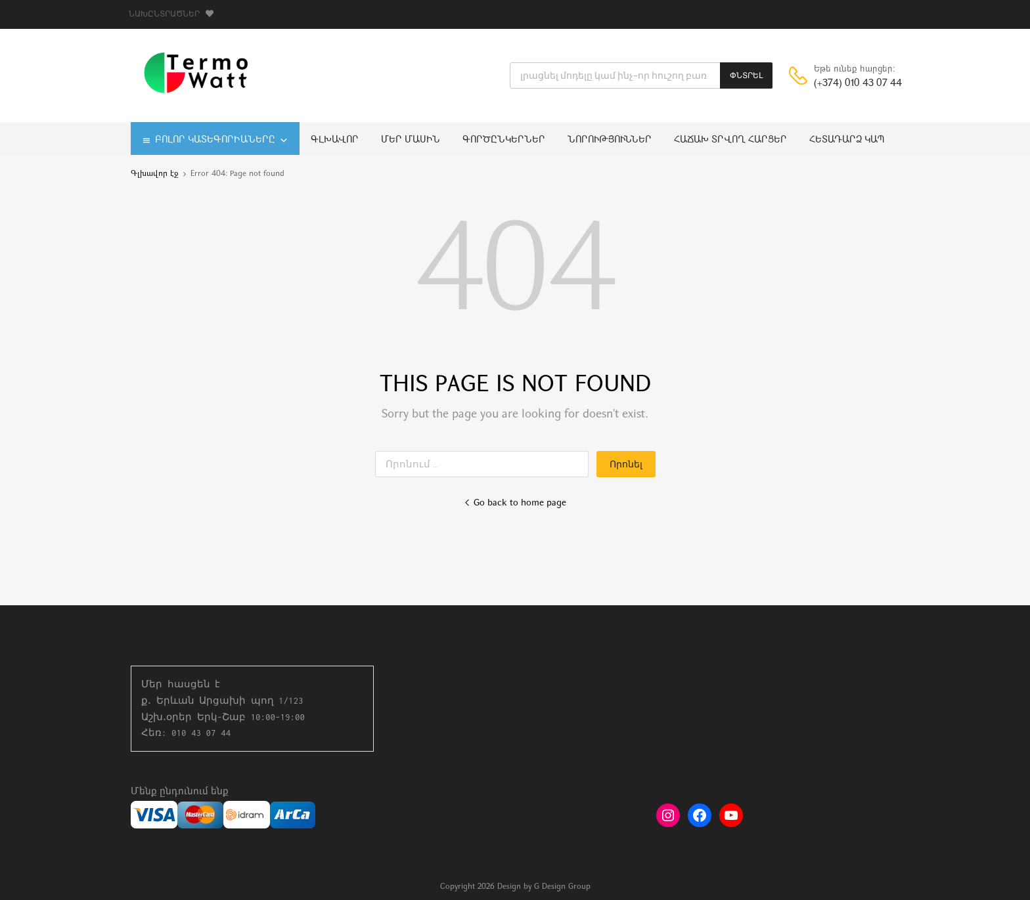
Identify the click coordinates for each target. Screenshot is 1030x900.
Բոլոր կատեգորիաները (221, 140)
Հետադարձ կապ (847, 140)
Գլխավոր (335, 140)
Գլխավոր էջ (155, 174)
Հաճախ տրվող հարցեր (730, 140)
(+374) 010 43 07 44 (846, 84)
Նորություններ (610, 140)
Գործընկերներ (503, 140)
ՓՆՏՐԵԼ (746, 75)
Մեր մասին (410, 140)
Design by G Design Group (544, 887)
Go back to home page (515, 503)
